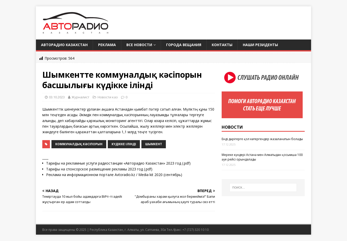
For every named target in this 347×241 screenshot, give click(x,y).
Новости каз (108, 97)
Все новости (139, 44)
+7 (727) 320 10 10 (195, 229)
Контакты (222, 44)
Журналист (80, 97)
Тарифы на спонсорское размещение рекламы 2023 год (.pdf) (99, 169)
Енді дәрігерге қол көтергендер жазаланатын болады (262, 139)
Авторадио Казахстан (64, 44)
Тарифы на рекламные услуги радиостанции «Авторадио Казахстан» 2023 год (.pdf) (118, 163)
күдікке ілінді (124, 144)
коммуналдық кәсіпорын (78, 144)
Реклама (107, 44)
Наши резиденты (260, 44)
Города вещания (183, 44)
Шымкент (153, 144)
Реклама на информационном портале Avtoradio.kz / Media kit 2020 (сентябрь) (114, 174)
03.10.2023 (57, 97)
